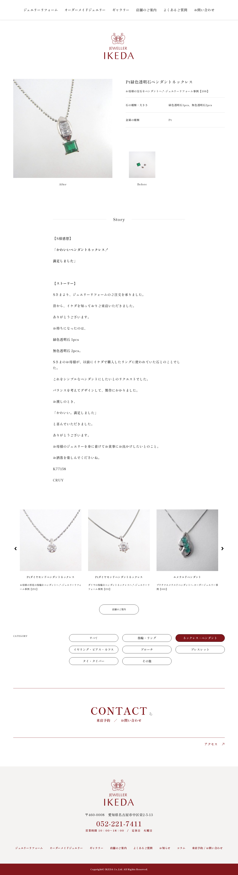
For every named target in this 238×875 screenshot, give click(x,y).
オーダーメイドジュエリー (85, 9)
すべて (94, 638)
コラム (181, 848)
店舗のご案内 (146, 9)
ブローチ (147, 649)
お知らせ (164, 848)
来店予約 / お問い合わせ (207, 848)
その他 (147, 661)
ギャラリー (120, 9)
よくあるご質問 (175, 9)
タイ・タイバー (94, 661)
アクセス (214, 744)
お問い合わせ (204, 9)
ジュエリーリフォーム (40, 9)
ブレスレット (200, 649)
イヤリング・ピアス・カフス (94, 649)
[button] (15, 548)
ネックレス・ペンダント (200, 638)
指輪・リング (147, 638)
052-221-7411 (119, 825)
